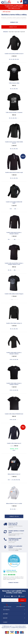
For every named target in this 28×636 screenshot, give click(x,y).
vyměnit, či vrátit (11, 534)
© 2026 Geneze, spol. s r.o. (8, 626)
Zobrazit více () (14, 516)
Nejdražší (22, 31)
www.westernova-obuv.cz (14, 629)
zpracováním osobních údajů (20, 603)
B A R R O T (8, 627)
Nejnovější (11, 31)
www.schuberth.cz (12, 628)
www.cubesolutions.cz (21, 627)
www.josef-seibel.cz (21, 628)
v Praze (20, 549)
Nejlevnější (17, 31)
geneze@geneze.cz (20, 606)
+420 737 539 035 (13, 540)
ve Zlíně (16, 550)
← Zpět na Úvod (5, 11)
